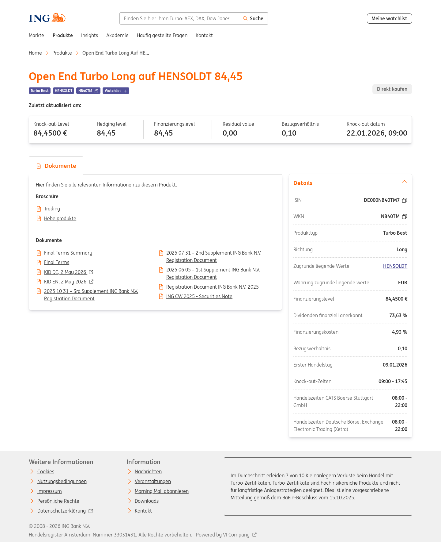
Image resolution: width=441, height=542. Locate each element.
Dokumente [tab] (56, 165)
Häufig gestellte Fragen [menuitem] (162, 35)
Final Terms (56, 262)
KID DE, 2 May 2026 (65, 272)
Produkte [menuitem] (63, 35)
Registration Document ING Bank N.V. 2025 (212, 287)
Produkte (62, 53)
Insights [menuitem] (89, 35)
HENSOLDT (395, 266)
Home (35, 53)
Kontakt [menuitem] (204, 35)
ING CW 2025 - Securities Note (199, 296)
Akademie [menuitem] (117, 35)
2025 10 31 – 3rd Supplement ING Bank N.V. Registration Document (91, 292)
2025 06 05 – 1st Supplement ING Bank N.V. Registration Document (213, 270)
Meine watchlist (389, 18)
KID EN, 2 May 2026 (66, 282)
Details (350, 182)
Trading (52, 209)
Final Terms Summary (68, 253)
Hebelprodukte (60, 218)
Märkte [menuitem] (36, 35)
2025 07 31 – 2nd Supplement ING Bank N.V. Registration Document (214, 253)
